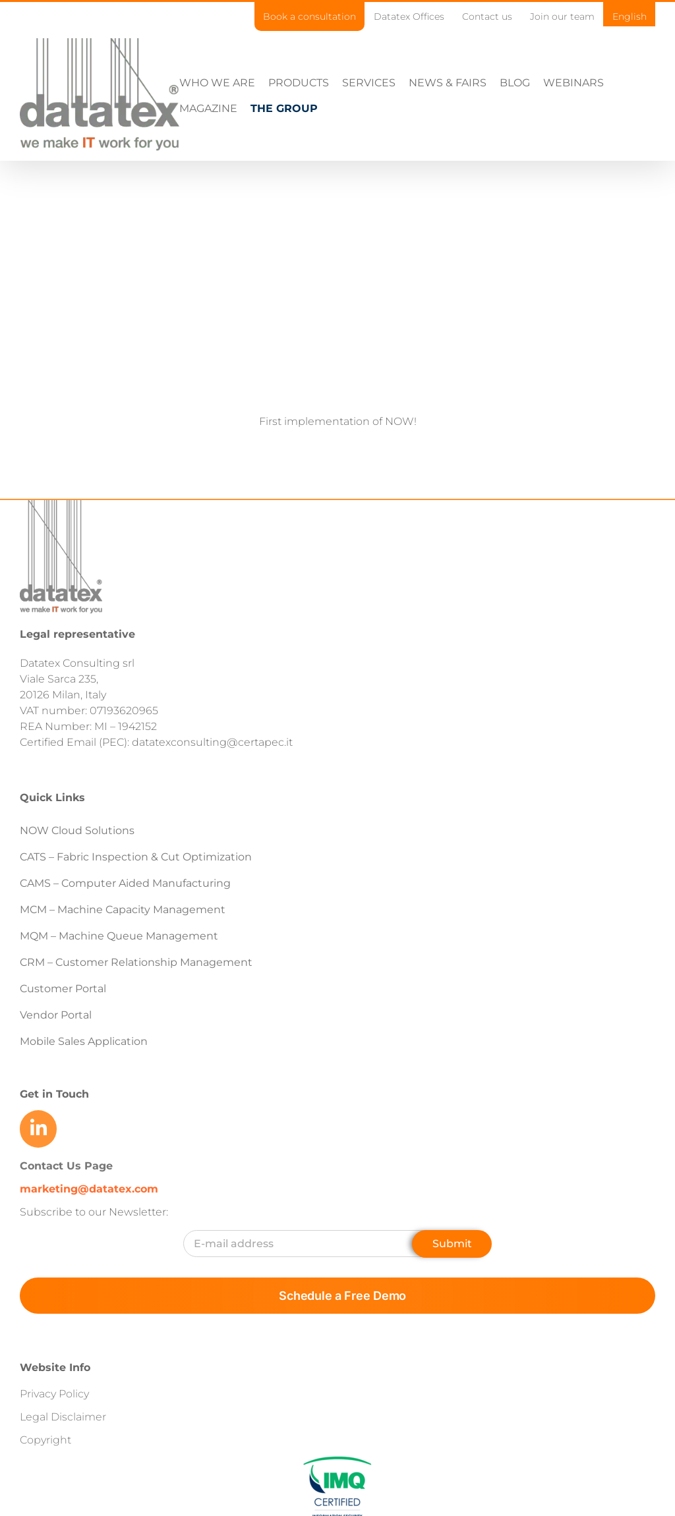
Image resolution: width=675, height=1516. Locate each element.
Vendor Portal (57, 1066)
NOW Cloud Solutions (77, 882)
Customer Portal (63, 1040)
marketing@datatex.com (89, 1239)
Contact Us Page (66, 1216)
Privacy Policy (54, 1444)
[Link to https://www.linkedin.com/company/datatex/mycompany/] (38, 1180)
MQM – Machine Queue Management (119, 987)
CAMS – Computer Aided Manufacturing (125, 934)
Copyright (45, 1490)
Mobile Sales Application (84, 1092)
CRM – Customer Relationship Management (136, 1013)
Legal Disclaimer (63, 1467)
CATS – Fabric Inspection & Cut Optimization (136, 908)
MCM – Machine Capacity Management (122, 961)
